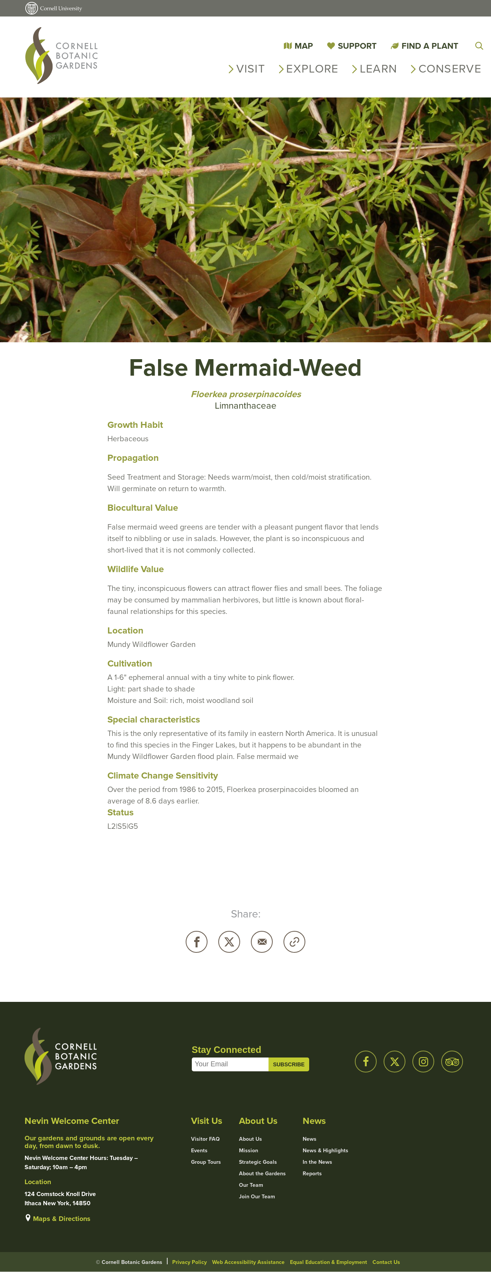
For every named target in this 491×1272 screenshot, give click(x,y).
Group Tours (206, 1162)
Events (199, 1150)
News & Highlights (325, 1150)
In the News (317, 1162)
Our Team (251, 1185)
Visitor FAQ (205, 1139)
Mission (248, 1150)
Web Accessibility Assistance (248, 1262)
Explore (312, 68)
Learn (378, 68)
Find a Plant (430, 46)
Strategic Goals (258, 1162)
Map (304, 46)
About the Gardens (262, 1173)
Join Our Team (257, 1196)
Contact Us (386, 1262)
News (309, 1139)
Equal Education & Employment (328, 1262)
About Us (250, 1139)
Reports (312, 1173)
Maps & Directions (62, 1219)
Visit (250, 68)
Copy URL (294, 942)
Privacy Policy (189, 1262)
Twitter (229, 942)
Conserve (450, 68)
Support (357, 46)
